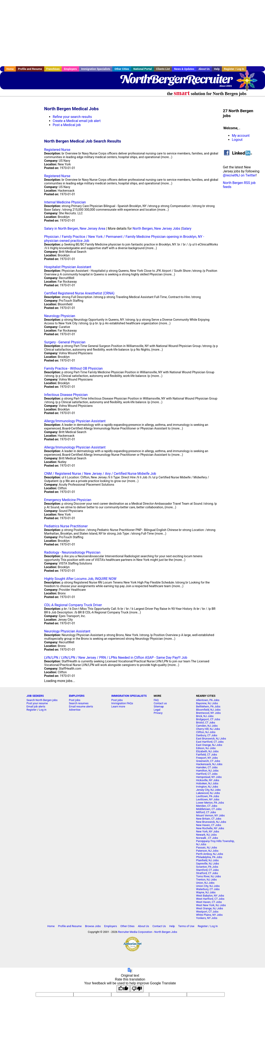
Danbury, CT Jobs (206, 735)
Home (10, 69)
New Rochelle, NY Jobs (210, 828)
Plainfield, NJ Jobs (207, 860)
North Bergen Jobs (165, 931)
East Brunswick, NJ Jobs (211, 738)
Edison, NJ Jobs (206, 748)
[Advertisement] (132, 33)
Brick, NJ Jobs (205, 716)
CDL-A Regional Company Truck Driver (73, 605)
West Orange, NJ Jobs (209, 908)
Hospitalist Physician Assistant (67, 267)
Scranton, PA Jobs (207, 866)
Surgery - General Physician (64, 342)
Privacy (158, 712)
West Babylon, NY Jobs (210, 895)
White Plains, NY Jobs (209, 914)
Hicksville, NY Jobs (207, 780)
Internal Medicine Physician (65, 202)
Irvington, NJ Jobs (207, 786)
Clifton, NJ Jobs (205, 732)
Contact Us (159, 926)
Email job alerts (35, 706)
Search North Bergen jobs (41, 700)
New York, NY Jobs (207, 831)
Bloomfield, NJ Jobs (208, 709)
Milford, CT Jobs (206, 812)
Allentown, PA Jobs (207, 700)
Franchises (53, 69)
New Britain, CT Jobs (208, 818)
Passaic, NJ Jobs (206, 847)
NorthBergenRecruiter (176, 79)
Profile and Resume (30, 69)
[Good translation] (123, 988)
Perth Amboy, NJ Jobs (209, 853)
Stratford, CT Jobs (207, 873)
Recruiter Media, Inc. (249, 82)
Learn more (118, 706)
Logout (237, 140)
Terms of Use (186, 926)
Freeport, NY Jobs (207, 757)
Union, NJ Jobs (205, 882)
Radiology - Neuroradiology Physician (72, 552)
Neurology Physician (59, 316)
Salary (186, 228)
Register (31, 709)
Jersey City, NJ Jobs (208, 789)
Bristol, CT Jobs (205, 722)
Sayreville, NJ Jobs (207, 863)
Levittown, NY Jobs (207, 799)
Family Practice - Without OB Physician (73, 368)
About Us (204, 69)
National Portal (142, 69)
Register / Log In (234, 69)
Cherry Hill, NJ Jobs (208, 729)
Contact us (160, 703)
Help (217, 69)
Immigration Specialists (95, 69)
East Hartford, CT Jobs (210, 741)
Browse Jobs (93, 926)
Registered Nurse (57, 150)
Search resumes (79, 703)
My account (241, 136)
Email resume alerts (81, 706)
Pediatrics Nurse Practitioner (66, 526)
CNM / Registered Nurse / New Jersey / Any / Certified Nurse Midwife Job (100, 474)
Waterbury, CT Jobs (208, 889)
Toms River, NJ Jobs (208, 876)
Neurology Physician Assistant (67, 631)
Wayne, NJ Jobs (205, 892)
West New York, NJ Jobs (211, 905)
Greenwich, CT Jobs (208, 761)
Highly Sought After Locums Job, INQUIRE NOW (80, 579)
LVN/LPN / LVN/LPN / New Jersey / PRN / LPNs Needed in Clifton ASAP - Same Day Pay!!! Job (115, 658)
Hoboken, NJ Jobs (207, 783)
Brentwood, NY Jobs (208, 712)
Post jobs (74, 700)
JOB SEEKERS (35, 695)
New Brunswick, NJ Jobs (211, 821)
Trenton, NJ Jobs (206, 879)
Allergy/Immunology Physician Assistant (74, 421)
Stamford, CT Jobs (207, 870)
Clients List (163, 69)
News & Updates (184, 69)
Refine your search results (72, 117)
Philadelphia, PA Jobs (209, 857)
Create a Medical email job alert (77, 121)
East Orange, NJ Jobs (209, 745)
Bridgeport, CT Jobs (208, 719)
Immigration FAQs (122, 703)
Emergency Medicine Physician (67, 500)
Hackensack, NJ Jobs (209, 764)
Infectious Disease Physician (66, 395)
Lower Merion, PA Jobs (210, 802)
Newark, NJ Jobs (206, 834)
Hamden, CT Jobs (207, 767)
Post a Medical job (67, 125)
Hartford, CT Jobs (207, 773)
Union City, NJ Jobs (208, 886)
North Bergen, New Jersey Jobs (156, 228)
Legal (157, 709)
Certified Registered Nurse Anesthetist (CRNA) (79, 293)
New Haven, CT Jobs (208, 825)
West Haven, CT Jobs (209, 902)
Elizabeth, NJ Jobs (207, 751)
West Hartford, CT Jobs (210, 898)
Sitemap (159, 706)
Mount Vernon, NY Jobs (210, 815)
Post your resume (37, 703)
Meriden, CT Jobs (206, 805)
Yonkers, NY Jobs (206, 918)
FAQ (156, 700)
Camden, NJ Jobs (207, 725)
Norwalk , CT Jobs (207, 837)
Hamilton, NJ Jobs (207, 770)
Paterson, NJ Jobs (207, 850)
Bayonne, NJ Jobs (207, 703)
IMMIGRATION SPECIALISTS (129, 695)
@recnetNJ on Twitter (239, 175)
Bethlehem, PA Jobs (208, 706)
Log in (43, 709)
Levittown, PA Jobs (207, 796)
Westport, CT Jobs (207, 911)
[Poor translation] (137, 988)
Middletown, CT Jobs (208, 809)
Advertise (75, 709)
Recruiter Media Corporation (135, 931)
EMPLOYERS (77, 695)
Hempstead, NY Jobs (209, 777)
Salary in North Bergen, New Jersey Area (74, 228)
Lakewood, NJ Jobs (208, 793)
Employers (70, 69)
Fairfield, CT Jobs (206, 754)
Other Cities (121, 69)
